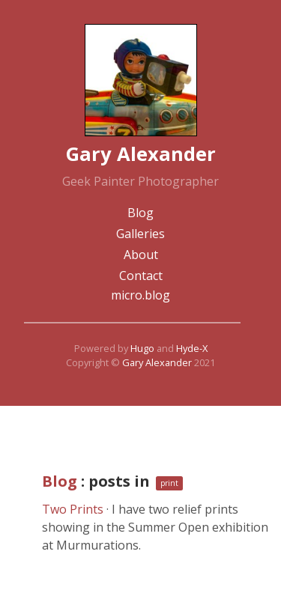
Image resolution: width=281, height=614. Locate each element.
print (169, 483)
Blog (140, 212)
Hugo (142, 348)
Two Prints (72, 509)
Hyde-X (192, 348)
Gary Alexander (157, 362)
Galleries (140, 233)
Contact (141, 275)
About (141, 254)
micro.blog (140, 295)
